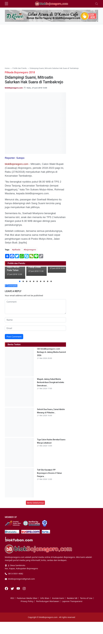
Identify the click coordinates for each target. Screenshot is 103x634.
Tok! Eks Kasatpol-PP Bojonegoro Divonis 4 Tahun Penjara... (49, 473)
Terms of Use (86, 598)
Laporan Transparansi (72, 601)
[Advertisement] (51, 44)
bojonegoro (30, 249)
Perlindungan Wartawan (47, 601)
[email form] (35, 328)
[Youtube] (18, 588)
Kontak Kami (58, 598)
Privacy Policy (27, 601)
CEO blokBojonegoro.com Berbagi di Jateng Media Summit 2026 (51, 352)
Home (7, 68)
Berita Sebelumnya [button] (35, 502)
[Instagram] (24, 588)
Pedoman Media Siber (27, 598)
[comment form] (35, 306)
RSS (12, 598)
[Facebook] (7, 588)
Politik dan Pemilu (19, 68)
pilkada (16, 249)
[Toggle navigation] (96, 4)
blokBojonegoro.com (14, 88)
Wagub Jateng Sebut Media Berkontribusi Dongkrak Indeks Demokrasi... (50, 382)
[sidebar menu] (6, 4)
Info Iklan (44, 598)
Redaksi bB (72, 598)
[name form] (35, 319)
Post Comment (14, 336)
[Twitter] (12, 588)
